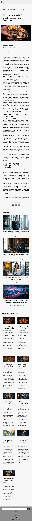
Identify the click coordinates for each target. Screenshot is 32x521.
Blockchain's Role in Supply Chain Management (13, 49)
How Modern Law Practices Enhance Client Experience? (16, 232)
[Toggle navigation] (3, 2)
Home (2, 7)
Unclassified (7, 7)
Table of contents (8, 45)
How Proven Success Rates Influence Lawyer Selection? (16, 255)
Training (16, 515)
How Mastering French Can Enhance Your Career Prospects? (16, 278)
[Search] (14, 509)
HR (16, 512)
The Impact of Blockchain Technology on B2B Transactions (15, 47)
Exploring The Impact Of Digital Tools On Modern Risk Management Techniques (16, 301)
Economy (16, 513)
